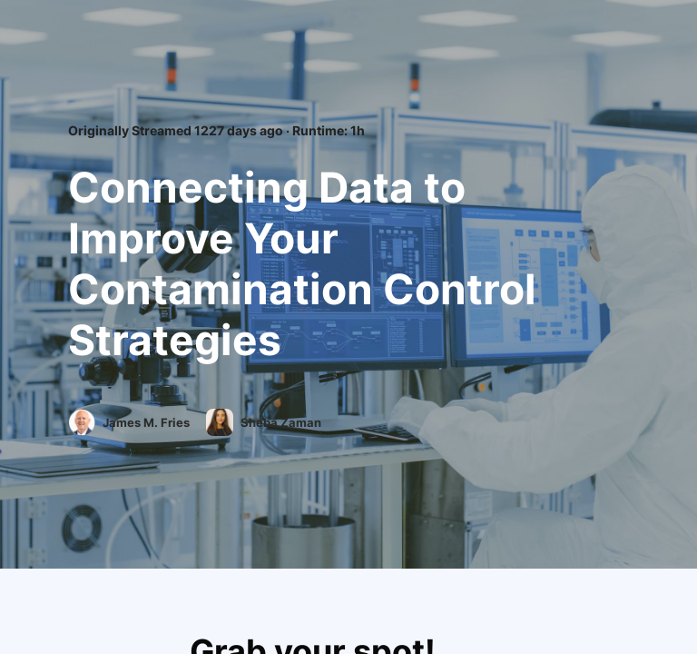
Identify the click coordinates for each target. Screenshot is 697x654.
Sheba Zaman (282, 422)
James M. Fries (147, 422)
